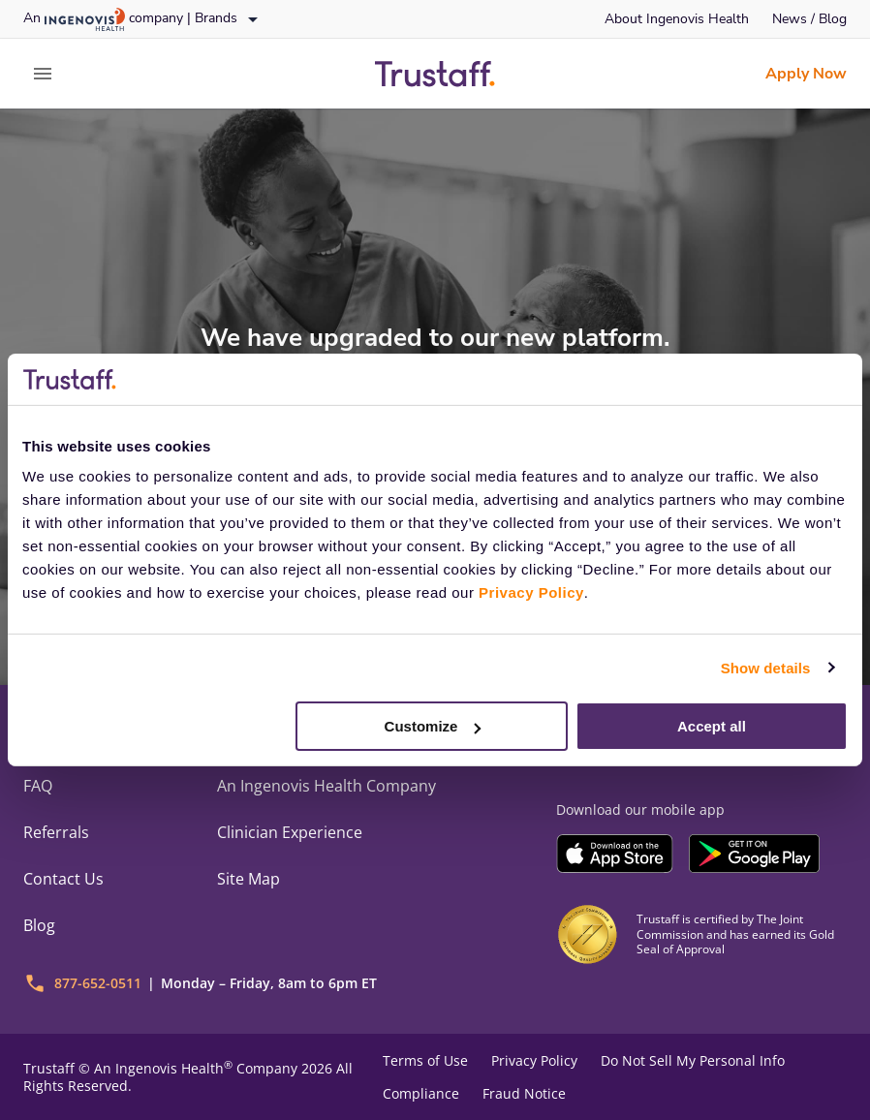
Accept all (711, 726)
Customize (433, 726)
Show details (766, 667)
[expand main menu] (42, 73)
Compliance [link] (421, 1094)
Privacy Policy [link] (534, 1061)
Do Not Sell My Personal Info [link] (693, 1061)
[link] (677, 19)
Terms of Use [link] (425, 1061)
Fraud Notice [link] (524, 1094)
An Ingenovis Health (161, 1068)
